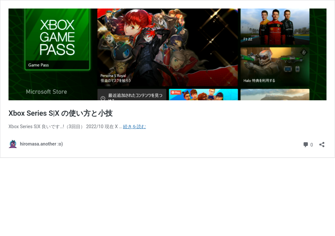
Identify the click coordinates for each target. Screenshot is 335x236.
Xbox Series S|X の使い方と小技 (61, 113)
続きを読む (134, 126)
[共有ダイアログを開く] (321, 142)
